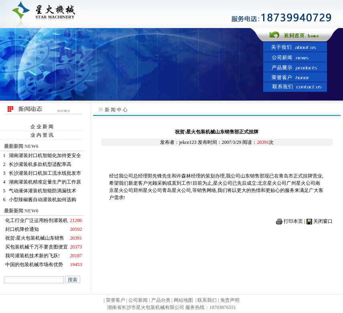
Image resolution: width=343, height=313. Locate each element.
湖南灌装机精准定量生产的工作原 (45, 182)
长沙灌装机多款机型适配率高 (40, 164)
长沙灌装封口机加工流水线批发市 (45, 173)
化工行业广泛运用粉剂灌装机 (36, 220)
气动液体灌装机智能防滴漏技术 (42, 191)
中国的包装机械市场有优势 (34, 264)
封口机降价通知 (22, 229)
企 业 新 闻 (41, 126)
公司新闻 (138, 300)
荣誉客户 (115, 300)
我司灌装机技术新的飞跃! (32, 255)
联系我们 (207, 300)
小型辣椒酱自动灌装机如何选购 (42, 199)
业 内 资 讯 (41, 135)
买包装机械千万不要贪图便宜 (36, 247)
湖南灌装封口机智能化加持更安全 (45, 155)
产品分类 (161, 300)
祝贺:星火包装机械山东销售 (34, 238)
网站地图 (183, 300)
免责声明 (229, 300)
